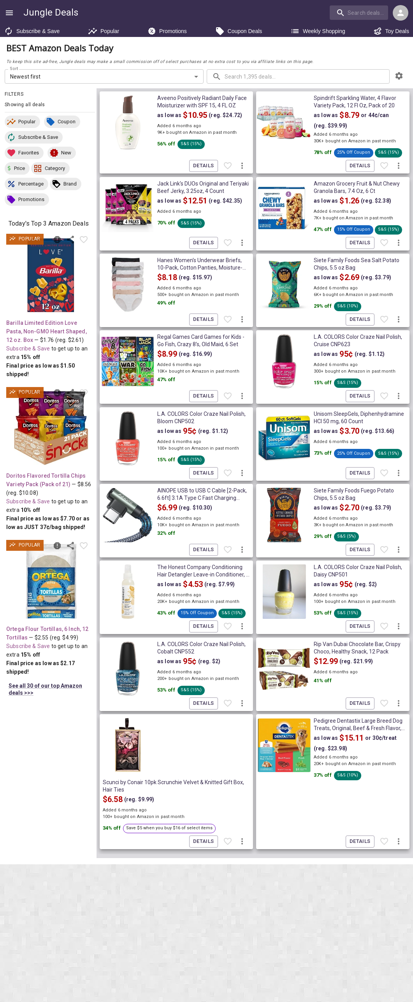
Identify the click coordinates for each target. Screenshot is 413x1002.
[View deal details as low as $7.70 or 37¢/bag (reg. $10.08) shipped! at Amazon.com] (51, 428)
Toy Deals (391, 31)
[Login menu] (400, 13)
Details (204, 166)
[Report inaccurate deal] (57, 239)
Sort (14, 69)
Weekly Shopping (317, 31)
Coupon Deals (238, 31)
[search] (359, 12)
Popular (103, 31)
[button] (22, 122)
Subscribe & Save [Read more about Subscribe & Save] (28, 348)
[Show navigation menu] (9, 13)
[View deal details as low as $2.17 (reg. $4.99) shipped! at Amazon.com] (51, 581)
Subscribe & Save (32, 31)
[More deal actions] (242, 166)
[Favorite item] (83, 239)
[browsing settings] (399, 76)
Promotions (167, 31)
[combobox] (360, 12)
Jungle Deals (50, 12)
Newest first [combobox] (25, 77)
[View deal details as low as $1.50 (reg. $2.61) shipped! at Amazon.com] (51, 275)
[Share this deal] (70, 239)
